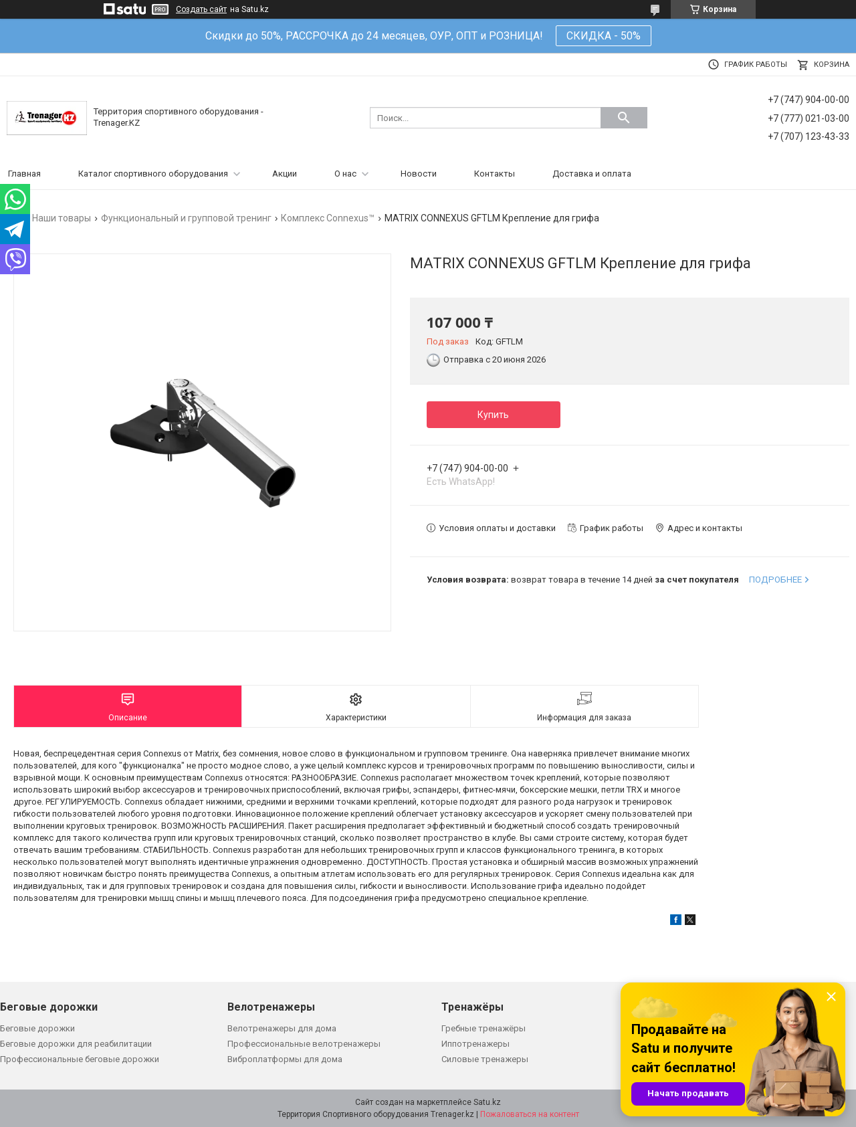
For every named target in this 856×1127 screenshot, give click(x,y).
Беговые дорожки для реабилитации (76, 1044)
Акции (284, 174)
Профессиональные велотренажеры (304, 1044)
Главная (24, 174)
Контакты (494, 174)
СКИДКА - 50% (603, 35)
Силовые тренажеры (484, 1059)
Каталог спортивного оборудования (153, 174)
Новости (419, 174)
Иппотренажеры (475, 1044)
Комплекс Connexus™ (327, 218)
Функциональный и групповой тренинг (186, 218)
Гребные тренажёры (483, 1028)
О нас (345, 174)
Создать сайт (201, 9)
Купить (493, 414)
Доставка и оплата (591, 174)
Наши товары (61, 218)
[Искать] (624, 117)
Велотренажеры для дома (281, 1028)
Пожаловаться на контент (529, 1114)
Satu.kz (487, 1102)
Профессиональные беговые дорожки (79, 1059)
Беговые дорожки (37, 1028)
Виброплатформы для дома (284, 1059)
